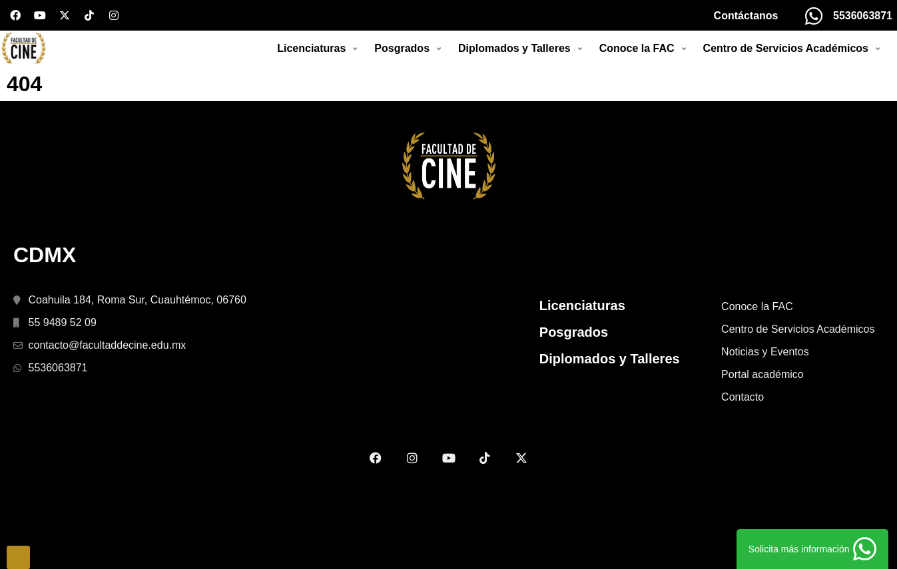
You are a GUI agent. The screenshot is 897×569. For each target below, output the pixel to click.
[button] (319, 69)
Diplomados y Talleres (609, 400)
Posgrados (573, 373)
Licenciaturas (582, 346)
